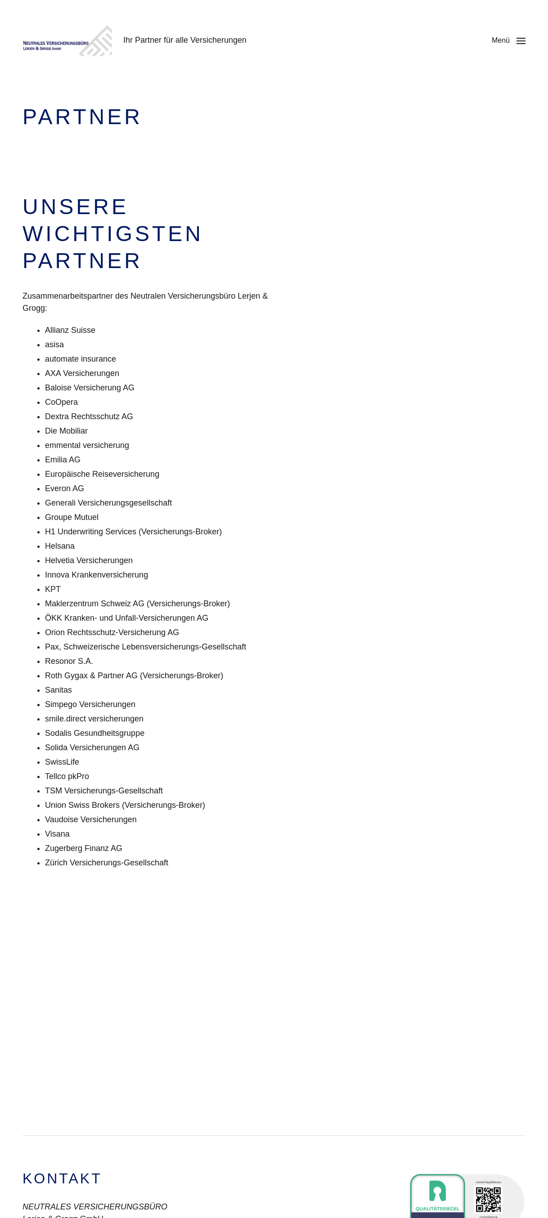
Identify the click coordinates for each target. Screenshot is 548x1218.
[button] (509, 40)
